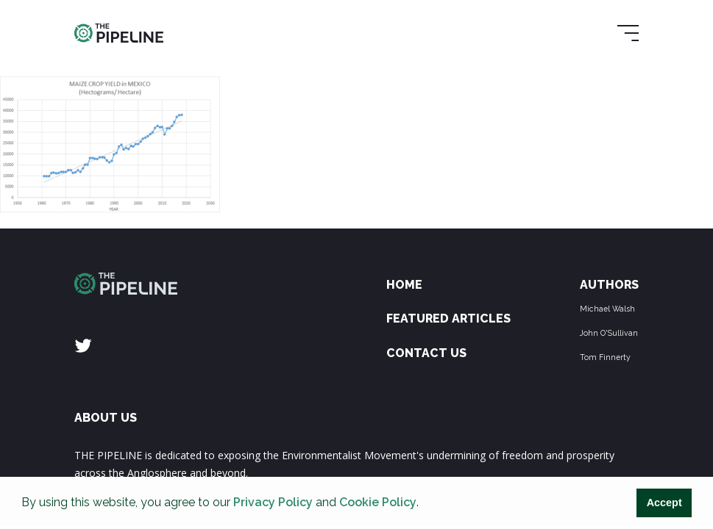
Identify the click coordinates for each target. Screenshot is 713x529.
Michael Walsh (607, 308)
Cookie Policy (377, 502)
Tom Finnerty (605, 357)
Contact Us (426, 353)
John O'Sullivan (609, 332)
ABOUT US (105, 418)
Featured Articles (448, 318)
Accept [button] (664, 502)
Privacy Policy (273, 502)
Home (404, 285)
